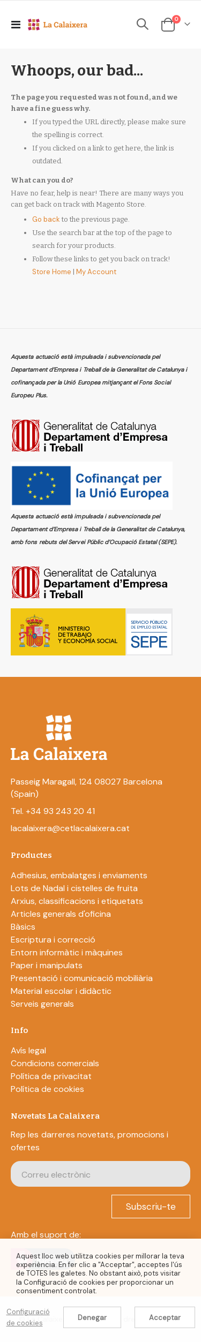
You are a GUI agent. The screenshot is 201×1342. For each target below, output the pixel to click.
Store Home (51, 271)
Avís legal (28, 1050)
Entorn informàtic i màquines (67, 952)
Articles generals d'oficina (61, 913)
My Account (96, 271)
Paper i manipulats (47, 965)
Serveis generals (42, 1003)
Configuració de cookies (28, 1317)
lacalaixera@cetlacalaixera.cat (70, 828)
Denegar (92, 1317)
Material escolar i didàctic (61, 991)
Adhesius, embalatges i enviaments (79, 875)
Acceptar (165, 1317)
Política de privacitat (51, 1076)
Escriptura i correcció (53, 939)
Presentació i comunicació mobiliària (82, 978)
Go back (46, 219)
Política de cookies (47, 1089)
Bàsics (23, 926)
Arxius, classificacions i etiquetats (77, 901)
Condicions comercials (55, 1063)
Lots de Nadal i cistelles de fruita (74, 888)
